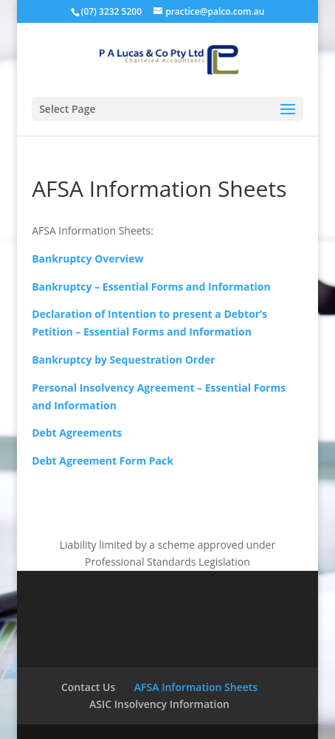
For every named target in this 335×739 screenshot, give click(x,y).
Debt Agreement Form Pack (102, 461)
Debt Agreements (77, 433)
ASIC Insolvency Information (159, 704)
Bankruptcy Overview (87, 258)
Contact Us (88, 687)
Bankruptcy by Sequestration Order (123, 360)
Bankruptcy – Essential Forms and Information (151, 287)
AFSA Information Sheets (196, 687)
